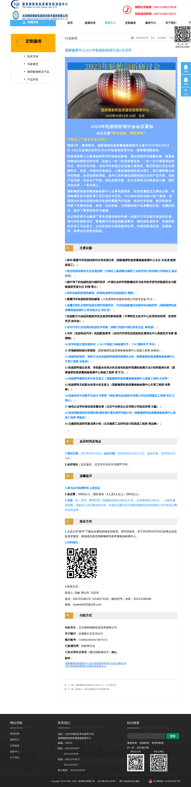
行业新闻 (173, 38)
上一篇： (91, 685)
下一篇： (88, 689)
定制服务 (162, 38)
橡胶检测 (132, 743)
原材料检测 (157, 743)
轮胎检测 (144, 743)
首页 (70, 22)
